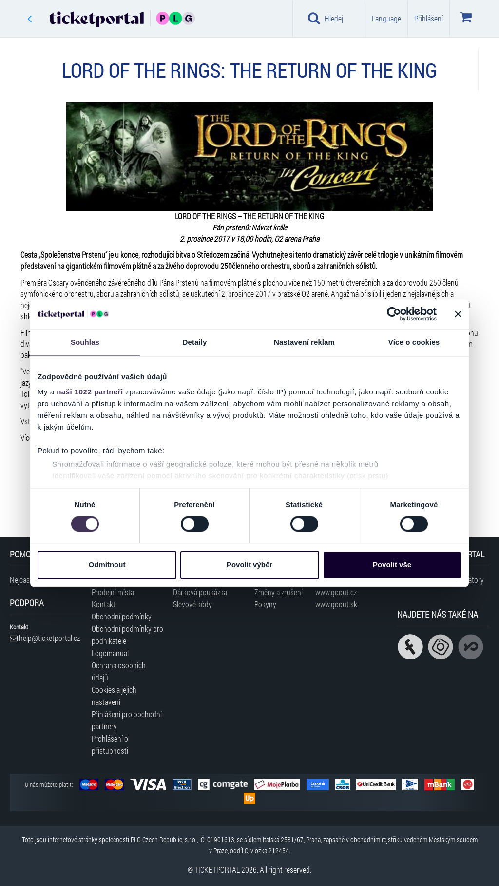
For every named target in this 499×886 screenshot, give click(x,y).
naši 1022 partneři (90, 392)
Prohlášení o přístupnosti (110, 744)
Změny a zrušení (278, 592)
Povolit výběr (249, 564)
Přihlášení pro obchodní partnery (127, 720)
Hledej (325, 18)
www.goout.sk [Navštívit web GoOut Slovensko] (336, 604)
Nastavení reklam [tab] (304, 342)
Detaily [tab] (195, 342)
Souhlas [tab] (85, 342)
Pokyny (265, 604)
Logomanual (110, 653)
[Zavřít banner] (458, 313)
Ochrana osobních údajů (119, 671)
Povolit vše (392, 564)
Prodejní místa (113, 592)
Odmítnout (107, 564)
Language (386, 18)
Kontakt (103, 604)
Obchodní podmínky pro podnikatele (127, 634)
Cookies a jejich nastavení (114, 695)
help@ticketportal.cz (45, 638)
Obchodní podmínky (122, 616)
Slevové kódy (192, 604)
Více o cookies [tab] (414, 342)
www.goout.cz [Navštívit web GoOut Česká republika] (336, 592)
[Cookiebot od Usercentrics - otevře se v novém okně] (394, 314)
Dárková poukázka (200, 592)
